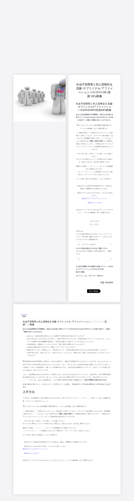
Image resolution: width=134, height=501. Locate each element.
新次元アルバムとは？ (95, 203)
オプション (79, 231)
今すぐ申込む (94, 291)
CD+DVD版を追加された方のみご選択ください (92, 248)
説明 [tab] (24, 316)
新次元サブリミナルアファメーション (94, 198)
